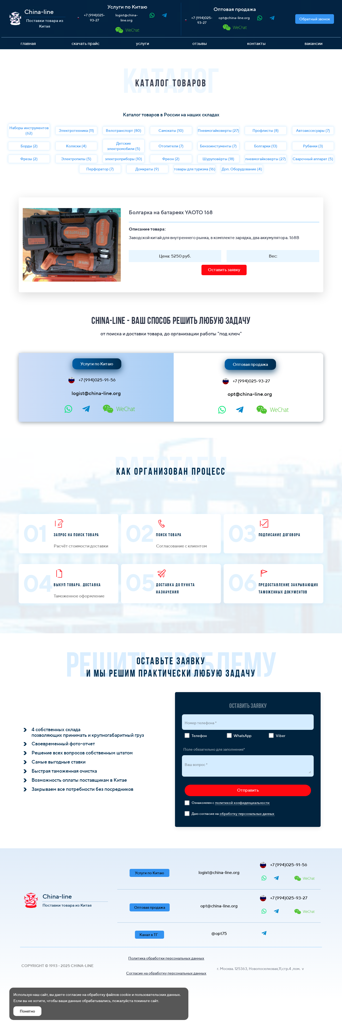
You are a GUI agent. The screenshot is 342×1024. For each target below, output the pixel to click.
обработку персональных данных (247, 814)
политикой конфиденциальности (242, 803)
